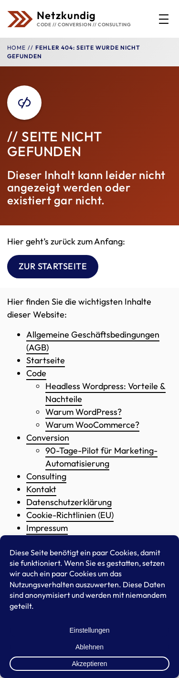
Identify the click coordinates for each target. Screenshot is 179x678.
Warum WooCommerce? (92, 424)
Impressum (47, 527)
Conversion (47, 437)
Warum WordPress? (83, 411)
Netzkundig (66, 15)
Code (36, 373)
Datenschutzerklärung (69, 502)
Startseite (45, 360)
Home (16, 47)
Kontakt (41, 489)
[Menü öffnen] (164, 19)
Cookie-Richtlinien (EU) (70, 514)
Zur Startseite (52, 266)
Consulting (46, 476)
